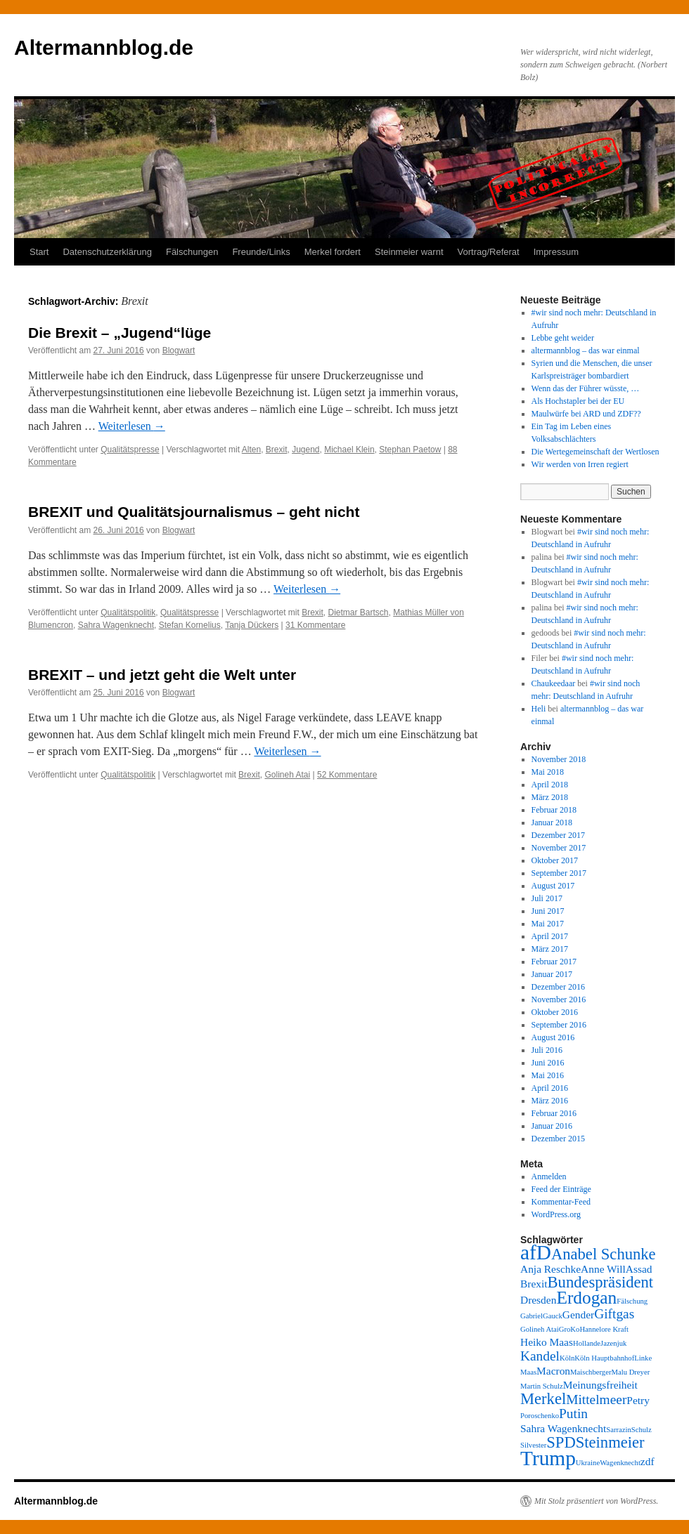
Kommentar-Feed (561, 1202)
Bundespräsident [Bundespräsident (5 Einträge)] (601, 1282)
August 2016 (553, 1037)
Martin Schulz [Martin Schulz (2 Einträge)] (541, 1386)
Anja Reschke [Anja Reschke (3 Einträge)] (550, 1269)
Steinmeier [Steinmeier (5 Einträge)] (610, 1442)
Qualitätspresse (130, 449)
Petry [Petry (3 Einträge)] (638, 1400)
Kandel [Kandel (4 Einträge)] (540, 1356)
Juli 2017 (547, 898)
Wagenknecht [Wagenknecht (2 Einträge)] (620, 1463)
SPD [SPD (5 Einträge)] (560, 1442)
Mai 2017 (548, 924)
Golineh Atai (287, 775)
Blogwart (178, 350)
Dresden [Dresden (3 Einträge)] (538, 1300)
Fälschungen (192, 252)
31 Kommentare (315, 625)
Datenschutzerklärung (107, 252)
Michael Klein (349, 449)
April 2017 (550, 936)
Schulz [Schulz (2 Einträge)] (641, 1430)
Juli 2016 (547, 1050)
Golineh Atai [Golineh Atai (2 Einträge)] (539, 1329)
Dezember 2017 (558, 835)
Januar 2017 (552, 974)
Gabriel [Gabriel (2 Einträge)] (531, 1316)
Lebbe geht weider (563, 338)
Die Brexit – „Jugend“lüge (119, 332)
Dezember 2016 (558, 987)
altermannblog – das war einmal (586, 350)
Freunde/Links (261, 252)
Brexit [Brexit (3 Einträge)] (534, 1284)
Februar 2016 (554, 1113)
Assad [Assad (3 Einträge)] (639, 1269)
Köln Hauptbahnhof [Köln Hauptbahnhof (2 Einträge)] (604, 1358)
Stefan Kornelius (190, 625)
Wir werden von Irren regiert (580, 464)
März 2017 (550, 949)
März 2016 (550, 1101)
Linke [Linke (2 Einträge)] (643, 1358)
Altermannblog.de (103, 47)
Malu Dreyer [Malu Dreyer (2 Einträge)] (630, 1372)
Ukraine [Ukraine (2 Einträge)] (588, 1463)
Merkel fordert (332, 252)
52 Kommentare (347, 775)
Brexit (277, 449)
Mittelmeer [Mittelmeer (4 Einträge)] (596, 1399)
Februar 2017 (554, 961)
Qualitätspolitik (128, 612)
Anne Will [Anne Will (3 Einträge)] (603, 1269)
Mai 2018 (548, 772)
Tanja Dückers (251, 625)
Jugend (305, 449)
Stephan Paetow (410, 449)
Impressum (556, 252)
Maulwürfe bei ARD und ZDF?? (586, 414)
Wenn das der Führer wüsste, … (586, 388)
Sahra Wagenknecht (116, 625)
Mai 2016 (548, 1075)
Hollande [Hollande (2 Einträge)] (586, 1343)
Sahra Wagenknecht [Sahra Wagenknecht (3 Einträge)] (563, 1428)
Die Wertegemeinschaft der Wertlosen (595, 452)
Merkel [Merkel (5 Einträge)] (543, 1399)
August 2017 (553, 886)
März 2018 (550, 797)
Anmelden (549, 1176)
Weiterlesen (131, 426)
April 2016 (550, 1088)
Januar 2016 (552, 1126)
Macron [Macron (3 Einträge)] (553, 1371)
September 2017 (559, 873)
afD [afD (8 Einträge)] (535, 1252)
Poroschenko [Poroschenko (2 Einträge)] (539, 1416)
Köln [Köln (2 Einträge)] (567, 1358)
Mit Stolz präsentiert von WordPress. (596, 1501)
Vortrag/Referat (489, 252)
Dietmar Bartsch (358, 612)
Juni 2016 (548, 1063)
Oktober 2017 (555, 860)
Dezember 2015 (558, 1138)
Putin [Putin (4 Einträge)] (573, 1413)
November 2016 (559, 999)
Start (39, 252)
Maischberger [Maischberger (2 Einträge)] (590, 1372)
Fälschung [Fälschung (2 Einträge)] (632, 1301)
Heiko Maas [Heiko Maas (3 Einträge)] (546, 1342)
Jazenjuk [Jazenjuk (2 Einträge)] (613, 1343)
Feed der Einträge (561, 1189)
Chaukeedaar (554, 683)
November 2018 (559, 759)
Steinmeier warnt (409, 252)
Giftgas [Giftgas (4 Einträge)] (614, 1313)
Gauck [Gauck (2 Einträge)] (552, 1316)
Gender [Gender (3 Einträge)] (578, 1314)
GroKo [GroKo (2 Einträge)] (569, 1329)
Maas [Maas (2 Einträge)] (528, 1372)
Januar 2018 (552, 822)
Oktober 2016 (555, 1012)
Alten (251, 449)
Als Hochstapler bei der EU (578, 401)
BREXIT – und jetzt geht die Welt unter (162, 675)
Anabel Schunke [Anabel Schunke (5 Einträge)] (603, 1254)
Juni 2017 (548, 911)
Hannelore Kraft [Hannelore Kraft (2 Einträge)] (604, 1329)
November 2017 (559, 848)
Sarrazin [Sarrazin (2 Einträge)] (618, 1430)
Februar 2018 (554, 810)
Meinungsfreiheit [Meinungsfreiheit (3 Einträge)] (600, 1385)
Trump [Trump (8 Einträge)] (548, 1458)
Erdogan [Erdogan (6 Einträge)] (586, 1297)
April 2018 (550, 784)
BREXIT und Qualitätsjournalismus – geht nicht (193, 512)
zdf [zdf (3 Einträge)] (647, 1461)
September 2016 (559, 1025)
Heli (539, 709)
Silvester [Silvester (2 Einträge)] (533, 1445)
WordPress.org (556, 1214)
